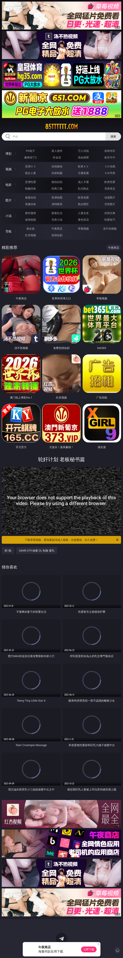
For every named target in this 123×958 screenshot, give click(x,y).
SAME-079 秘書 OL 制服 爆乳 (36, 550)
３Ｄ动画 (109, 166)
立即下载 (88, 949)
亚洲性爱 (30, 182)
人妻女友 (83, 213)
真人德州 (56, 151)
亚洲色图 (56, 197)
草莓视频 (83, 228)
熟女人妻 (30, 173)
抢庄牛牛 (109, 157)
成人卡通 (83, 182)
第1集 (7, 550)
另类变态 (109, 188)
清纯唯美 (56, 204)
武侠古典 (109, 213)
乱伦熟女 (83, 188)
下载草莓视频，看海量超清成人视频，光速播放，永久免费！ (72, 540)
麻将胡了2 (30, 157)
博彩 (8, 153)
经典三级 (56, 188)
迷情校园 (30, 219)
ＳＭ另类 (109, 173)
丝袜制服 (56, 173)
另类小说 (56, 219)
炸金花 (57, 157)
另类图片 (109, 204)
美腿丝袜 (30, 204)
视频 (8, 169)
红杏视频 (30, 235)
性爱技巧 (109, 219)
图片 (8, 200)
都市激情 (30, 213)
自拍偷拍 (56, 166)
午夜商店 (56, 228)
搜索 (113, 136)
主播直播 (83, 173)
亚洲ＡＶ (30, 166)
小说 (8, 216)
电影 (8, 185)
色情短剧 (56, 235)
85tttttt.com (61, 126)
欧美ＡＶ (83, 166)
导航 (8, 231)
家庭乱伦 (56, 213)
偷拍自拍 (56, 182)
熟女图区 (83, 204)
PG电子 (30, 151)
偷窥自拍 (30, 197)
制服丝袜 (30, 188)
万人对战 (83, 151)
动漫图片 (109, 197)
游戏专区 (109, 151)
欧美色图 (83, 197)
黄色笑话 (83, 219)
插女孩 (30, 228)
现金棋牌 (83, 157)
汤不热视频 (110, 228)
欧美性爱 (109, 182)
